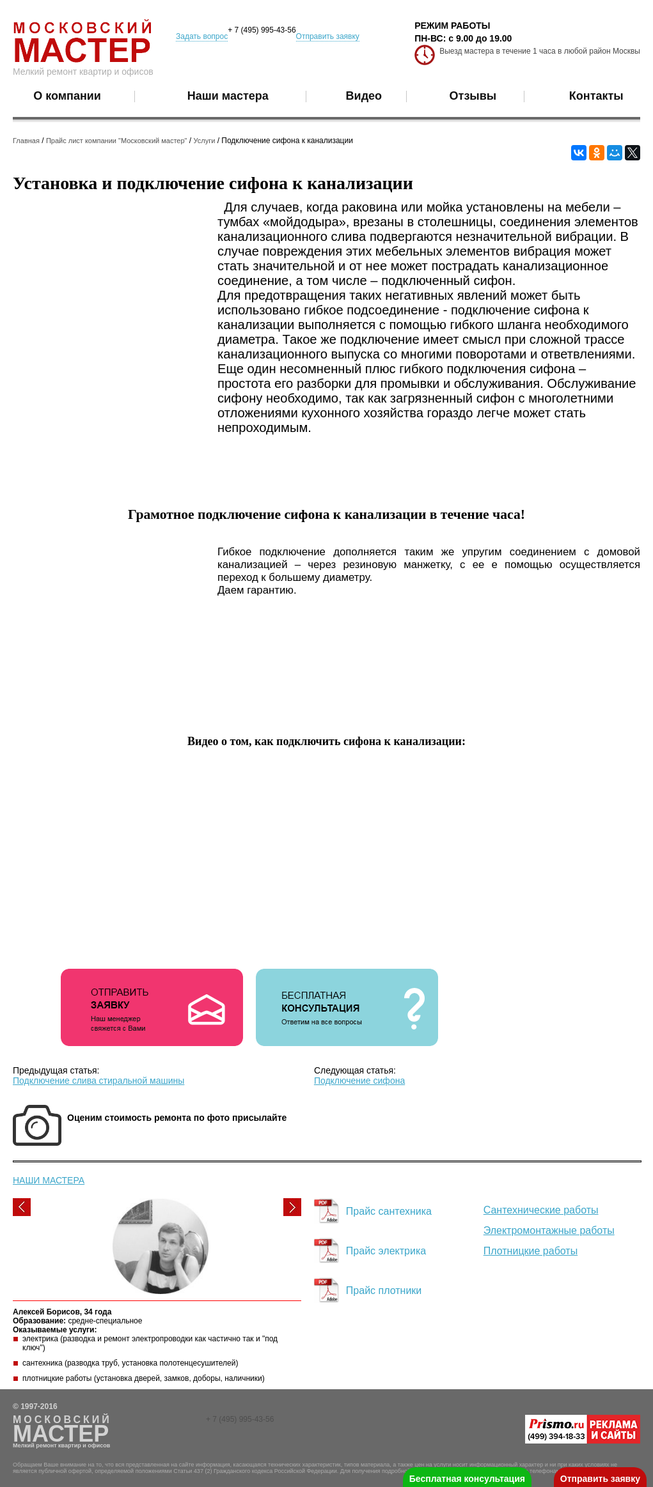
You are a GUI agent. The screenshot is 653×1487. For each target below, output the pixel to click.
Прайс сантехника (389, 1211)
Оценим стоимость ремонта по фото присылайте (177, 1118)
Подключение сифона (359, 1080)
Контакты (596, 95)
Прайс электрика (386, 1250)
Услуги (205, 140)
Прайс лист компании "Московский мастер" (116, 140)
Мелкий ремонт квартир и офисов (83, 71)
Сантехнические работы (541, 1210)
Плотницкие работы (531, 1250)
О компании (67, 95)
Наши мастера (228, 95)
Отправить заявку (327, 36)
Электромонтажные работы (549, 1230)
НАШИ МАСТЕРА (48, 1180)
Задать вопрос (202, 36)
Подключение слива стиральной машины (98, 1080)
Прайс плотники (383, 1290)
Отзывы (473, 95)
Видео (364, 95)
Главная (26, 140)
